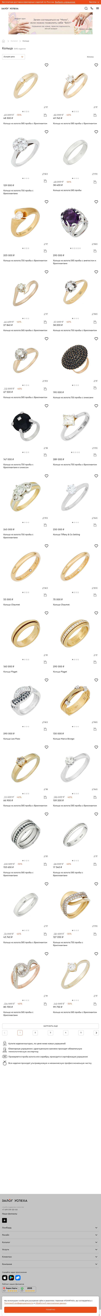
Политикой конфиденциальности (18, 1303)
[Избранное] (46, 64)
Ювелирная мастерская (12, 1208)
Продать (5, 1135)
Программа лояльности (12, 1220)
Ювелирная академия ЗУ (13, 1250)
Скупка (5, 1114)
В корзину (45, 115)
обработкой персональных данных (50, 1303)
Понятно (50, 1310)
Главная (4, 41)
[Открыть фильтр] (96, 56)
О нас (4, 1138)
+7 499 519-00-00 (10, 1090)
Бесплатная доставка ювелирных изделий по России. (28, 2)
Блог (4, 1249)
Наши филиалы (9, 1094)
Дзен (4, 1101)
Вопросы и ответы (10, 1221)
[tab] (22, 111)
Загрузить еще (50, 1026)
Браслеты (6, 1167)
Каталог (14, 41)
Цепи (4, 1168)
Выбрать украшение (65, 2)
